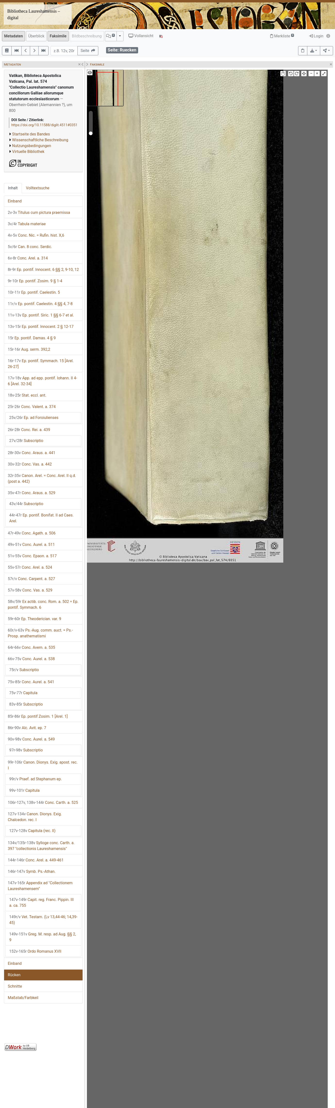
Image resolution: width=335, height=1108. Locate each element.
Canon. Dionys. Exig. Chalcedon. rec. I (35, 817)
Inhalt (13, 188)
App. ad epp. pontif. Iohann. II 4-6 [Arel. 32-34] (42, 381)
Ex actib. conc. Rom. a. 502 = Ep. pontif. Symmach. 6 (43, 604)
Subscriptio (26, 440)
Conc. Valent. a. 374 (32, 406)
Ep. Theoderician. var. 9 (34, 618)
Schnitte (15, 986)
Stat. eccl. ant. (27, 395)
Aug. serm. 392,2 (29, 349)
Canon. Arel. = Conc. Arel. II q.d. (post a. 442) (42, 478)
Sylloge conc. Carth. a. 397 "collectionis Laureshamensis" (41, 846)
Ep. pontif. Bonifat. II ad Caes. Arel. (41, 518)
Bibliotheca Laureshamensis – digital (33, 14)
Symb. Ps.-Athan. (32, 871)
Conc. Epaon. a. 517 (32, 556)
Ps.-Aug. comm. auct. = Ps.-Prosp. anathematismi (40, 633)
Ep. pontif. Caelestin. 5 (34, 292)
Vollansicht (140, 35)
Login (316, 36)
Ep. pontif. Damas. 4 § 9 (32, 338)
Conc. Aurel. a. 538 (31, 659)
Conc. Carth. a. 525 (43, 802)
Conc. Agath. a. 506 (32, 533)
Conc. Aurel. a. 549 (31, 739)
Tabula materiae (27, 224)
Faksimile (58, 36)
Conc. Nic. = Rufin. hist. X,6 (36, 235)
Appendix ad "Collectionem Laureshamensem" (40, 886)
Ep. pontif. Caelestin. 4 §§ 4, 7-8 (40, 303)
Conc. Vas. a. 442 (30, 464)
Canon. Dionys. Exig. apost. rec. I (43, 765)
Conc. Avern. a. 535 (31, 647)
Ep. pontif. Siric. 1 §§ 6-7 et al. (41, 315)
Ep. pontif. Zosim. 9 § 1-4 (35, 281)
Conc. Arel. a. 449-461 (36, 860)
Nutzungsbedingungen (31, 145)
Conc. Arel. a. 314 (28, 258)
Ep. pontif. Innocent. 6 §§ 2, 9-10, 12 (43, 269)
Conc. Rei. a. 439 (29, 429)
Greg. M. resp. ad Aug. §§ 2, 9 (42, 937)
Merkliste (282, 36)
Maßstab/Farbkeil (23, 997)
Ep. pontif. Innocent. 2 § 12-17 (41, 326)
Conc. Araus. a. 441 (31, 452)
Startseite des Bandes (31, 134)
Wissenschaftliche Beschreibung (40, 140)
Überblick (36, 36)
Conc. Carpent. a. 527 (31, 578)
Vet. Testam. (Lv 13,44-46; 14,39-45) (43, 920)
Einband (15, 201)
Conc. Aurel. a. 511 (31, 544)
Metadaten (13, 36)
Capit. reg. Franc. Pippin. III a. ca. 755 (41, 902)
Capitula (23, 693)
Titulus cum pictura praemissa (39, 212)
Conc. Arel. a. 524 (30, 567)
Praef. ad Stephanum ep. (35, 779)
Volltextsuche (37, 188)
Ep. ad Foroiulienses (34, 417)
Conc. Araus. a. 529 (31, 493)
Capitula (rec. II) (32, 830)
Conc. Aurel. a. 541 (31, 682)
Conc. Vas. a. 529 (30, 590)
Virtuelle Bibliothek (28, 151)
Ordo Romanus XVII (35, 951)
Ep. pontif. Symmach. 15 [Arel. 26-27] (41, 363)
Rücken (14, 975)
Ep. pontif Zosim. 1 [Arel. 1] (38, 716)
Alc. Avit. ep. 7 (27, 727)
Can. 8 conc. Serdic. (30, 246)
